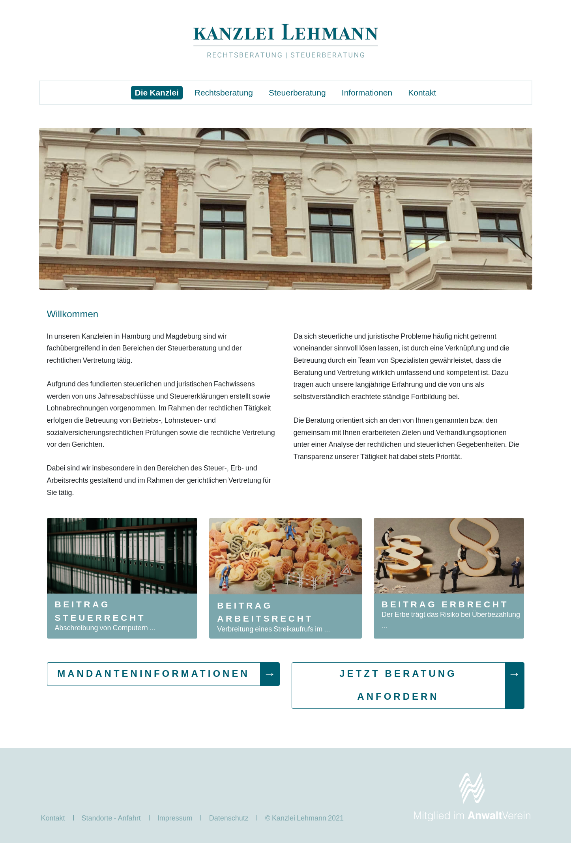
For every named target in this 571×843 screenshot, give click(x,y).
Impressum (175, 818)
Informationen (367, 92)
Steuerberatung (297, 92)
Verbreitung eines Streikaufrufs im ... (273, 629)
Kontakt (422, 92)
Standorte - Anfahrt (111, 818)
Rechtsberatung (224, 92)
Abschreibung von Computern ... (105, 628)
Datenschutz (229, 818)
